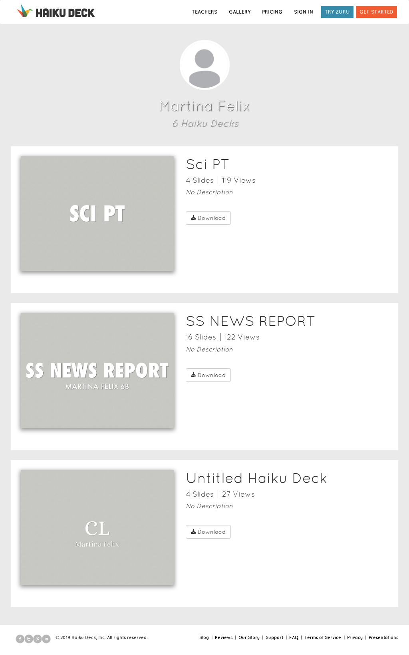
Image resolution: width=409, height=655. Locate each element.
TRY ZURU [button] (337, 11)
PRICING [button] (272, 11)
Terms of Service (322, 637)
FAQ (293, 637)
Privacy (355, 637)
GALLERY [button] (239, 11)
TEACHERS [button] (204, 11)
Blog (204, 637)
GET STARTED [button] (376, 11)
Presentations (383, 637)
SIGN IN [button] (303, 11)
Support (274, 637)
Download (208, 218)
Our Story (249, 637)
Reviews (223, 637)
